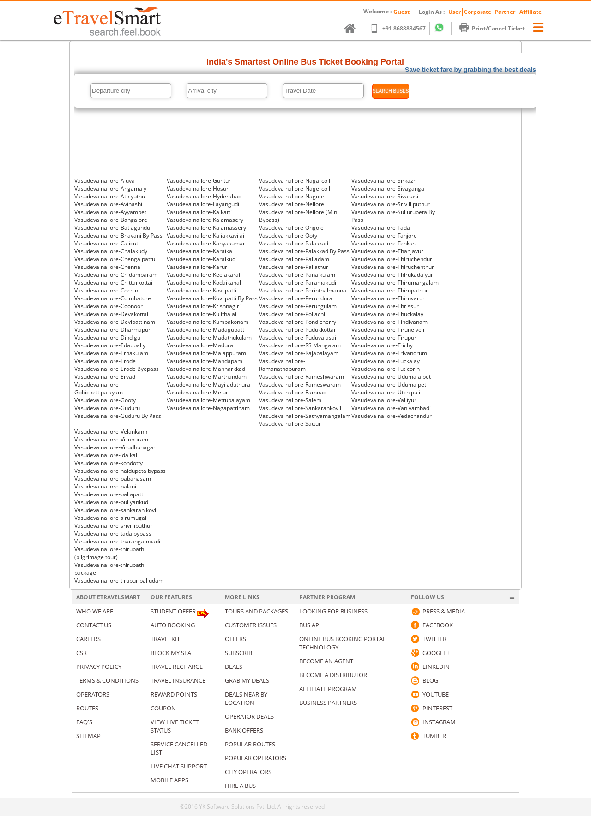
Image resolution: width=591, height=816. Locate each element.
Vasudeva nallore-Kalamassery (206, 228)
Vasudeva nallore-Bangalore (110, 220)
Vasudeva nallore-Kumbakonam (207, 322)
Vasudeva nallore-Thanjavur (387, 251)
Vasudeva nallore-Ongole (291, 228)
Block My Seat (172, 653)
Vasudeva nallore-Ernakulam (111, 353)
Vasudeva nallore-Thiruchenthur (392, 267)
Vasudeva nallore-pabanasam (112, 478)
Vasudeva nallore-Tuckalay (385, 361)
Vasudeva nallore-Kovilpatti (201, 290)
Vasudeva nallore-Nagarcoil (294, 181)
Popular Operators (255, 758)
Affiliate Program (328, 689)
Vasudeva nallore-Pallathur (293, 267)
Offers (235, 639)
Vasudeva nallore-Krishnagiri (204, 306)
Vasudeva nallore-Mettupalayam (208, 400)
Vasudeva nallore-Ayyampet (110, 212)
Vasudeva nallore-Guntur (199, 181)
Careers (88, 639)
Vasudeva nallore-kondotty (108, 463)
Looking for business (333, 611)
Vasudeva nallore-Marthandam (207, 377)
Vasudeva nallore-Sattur (290, 424)
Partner (505, 12)
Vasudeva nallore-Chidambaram (115, 275)
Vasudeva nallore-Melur (197, 392)
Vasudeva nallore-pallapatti (109, 494)
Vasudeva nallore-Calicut (106, 243)
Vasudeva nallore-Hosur (198, 188)
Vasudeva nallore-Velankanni (111, 431)
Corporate (477, 12)
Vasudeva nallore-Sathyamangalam (304, 416)
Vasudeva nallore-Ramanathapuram (282, 365)
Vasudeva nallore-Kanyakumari (207, 243)
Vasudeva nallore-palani (105, 486)
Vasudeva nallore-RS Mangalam (300, 345)
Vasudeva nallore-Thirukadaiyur (392, 275)
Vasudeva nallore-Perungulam (298, 306)
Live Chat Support (179, 766)
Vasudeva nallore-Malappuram (206, 353)
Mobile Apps (169, 780)
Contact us (93, 625)
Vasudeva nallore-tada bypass (112, 533)
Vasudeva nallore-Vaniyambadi (391, 408)
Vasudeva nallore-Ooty (288, 235)
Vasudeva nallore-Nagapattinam (208, 408)
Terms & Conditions (107, 680)
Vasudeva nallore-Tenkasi (384, 243)
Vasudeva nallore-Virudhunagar (115, 447)
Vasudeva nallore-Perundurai (296, 298)
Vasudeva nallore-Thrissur (385, 306)
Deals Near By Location (246, 698)
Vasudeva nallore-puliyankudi (112, 502)
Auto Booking (173, 625)
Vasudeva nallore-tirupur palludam (118, 580)
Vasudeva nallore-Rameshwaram (301, 377)
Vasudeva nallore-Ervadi (105, 377)
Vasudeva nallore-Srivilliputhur (390, 204)
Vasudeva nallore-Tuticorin (385, 369)
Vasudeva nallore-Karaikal (200, 251)
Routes (87, 708)
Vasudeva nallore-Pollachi (292, 314)
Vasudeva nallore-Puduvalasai (297, 337)
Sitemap (88, 736)
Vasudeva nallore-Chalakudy (110, 251)
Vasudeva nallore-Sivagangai (388, 188)
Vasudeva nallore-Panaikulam (297, 275)
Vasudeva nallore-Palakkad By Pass (304, 251)
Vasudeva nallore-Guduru (107, 408)
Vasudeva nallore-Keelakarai (203, 275)
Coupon (163, 708)
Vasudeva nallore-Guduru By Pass (117, 416)
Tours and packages (256, 611)
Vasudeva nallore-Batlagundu (112, 228)
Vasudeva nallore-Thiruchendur (391, 259)
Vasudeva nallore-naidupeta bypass (120, 471)
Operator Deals (249, 716)
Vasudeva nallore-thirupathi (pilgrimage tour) (109, 553)
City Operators (248, 772)
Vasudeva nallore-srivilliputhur (113, 526)
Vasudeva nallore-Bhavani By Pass (118, 235)
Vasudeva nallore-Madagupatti (206, 330)
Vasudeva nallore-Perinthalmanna (302, 290)
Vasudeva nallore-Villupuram (111, 439)
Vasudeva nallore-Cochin (106, 290)
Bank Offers (244, 730)
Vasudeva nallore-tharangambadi (117, 541)
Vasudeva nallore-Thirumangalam (395, 282)
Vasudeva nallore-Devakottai (111, 314)
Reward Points (174, 694)
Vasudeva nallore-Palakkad (293, 243)
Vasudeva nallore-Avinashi (108, 204)
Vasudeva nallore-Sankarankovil (300, 408)
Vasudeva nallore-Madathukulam (209, 337)
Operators (92, 694)
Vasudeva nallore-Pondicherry (297, 322)
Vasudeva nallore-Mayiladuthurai (209, 384)
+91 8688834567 (402, 28)
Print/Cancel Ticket (496, 28)
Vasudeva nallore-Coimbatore (112, 298)
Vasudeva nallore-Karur (197, 267)
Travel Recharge (177, 666)
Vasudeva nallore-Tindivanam (389, 322)
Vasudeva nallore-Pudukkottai (297, 330)
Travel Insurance (178, 680)
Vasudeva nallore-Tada (380, 228)
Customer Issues (251, 625)
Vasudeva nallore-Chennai (108, 267)
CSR (81, 653)
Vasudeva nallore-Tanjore (384, 235)
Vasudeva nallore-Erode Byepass (116, 369)
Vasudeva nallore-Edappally (109, 345)
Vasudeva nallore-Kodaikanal (204, 282)
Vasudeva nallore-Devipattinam (114, 322)
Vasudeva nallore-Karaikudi (202, 259)
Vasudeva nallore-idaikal (105, 455)
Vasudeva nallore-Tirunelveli (387, 330)
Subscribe (240, 653)
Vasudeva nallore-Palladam (294, 259)
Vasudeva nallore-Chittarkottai (113, 282)
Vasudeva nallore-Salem (290, 400)
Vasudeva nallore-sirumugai (110, 518)
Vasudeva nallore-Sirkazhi (384, 181)
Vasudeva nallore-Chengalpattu (114, 259)
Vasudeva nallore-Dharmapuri (113, 330)
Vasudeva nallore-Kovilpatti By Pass (212, 298)
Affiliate (530, 12)
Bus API (310, 625)
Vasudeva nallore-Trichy (382, 345)
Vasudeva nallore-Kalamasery (205, 220)
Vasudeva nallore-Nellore (291, 204)
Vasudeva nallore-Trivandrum (389, 353)
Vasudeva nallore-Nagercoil (294, 188)
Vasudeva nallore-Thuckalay (387, 314)
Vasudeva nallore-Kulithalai (201, 314)
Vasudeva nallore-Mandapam (204, 361)
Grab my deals (247, 680)
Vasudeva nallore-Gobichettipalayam (98, 388)
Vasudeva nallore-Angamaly (110, 188)
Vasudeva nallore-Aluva (104, 181)
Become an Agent (326, 661)
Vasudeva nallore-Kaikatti (199, 212)
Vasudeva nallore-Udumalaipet (391, 377)
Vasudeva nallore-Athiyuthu (109, 196)
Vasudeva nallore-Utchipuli (385, 392)
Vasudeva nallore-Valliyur (383, 400)
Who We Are (94, 611)
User (454, 12)
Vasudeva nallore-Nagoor (292, 196)
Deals (233, 666)
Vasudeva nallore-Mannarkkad (206, 369)
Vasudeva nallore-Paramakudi (297, 282)
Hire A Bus (240, 785)
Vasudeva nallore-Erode (105, 361)
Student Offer (173, 611)
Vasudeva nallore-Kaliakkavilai (205, 235)
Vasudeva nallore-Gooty (105, 400)
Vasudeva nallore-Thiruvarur (388, 298)
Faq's (84, 722)
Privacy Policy (98, 666)
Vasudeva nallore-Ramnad (292, 392)
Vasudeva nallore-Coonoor (108, 306)
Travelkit (165, 639)
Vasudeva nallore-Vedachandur (391, 416)
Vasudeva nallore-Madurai (201, 345)
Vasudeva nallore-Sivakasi (384, 196)
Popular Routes (250, 744)
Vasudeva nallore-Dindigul (108, 337)
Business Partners (328, 702)
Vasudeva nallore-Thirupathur (389, 290)
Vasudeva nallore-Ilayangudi (203, 204)
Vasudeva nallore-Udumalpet (388, 384)
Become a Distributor (333, 675)
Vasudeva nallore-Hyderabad (204, 196)
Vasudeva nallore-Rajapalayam (298, 353)
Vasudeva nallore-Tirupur (383, 337)
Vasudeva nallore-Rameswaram (300, 384)
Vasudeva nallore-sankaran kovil (115, 510)
